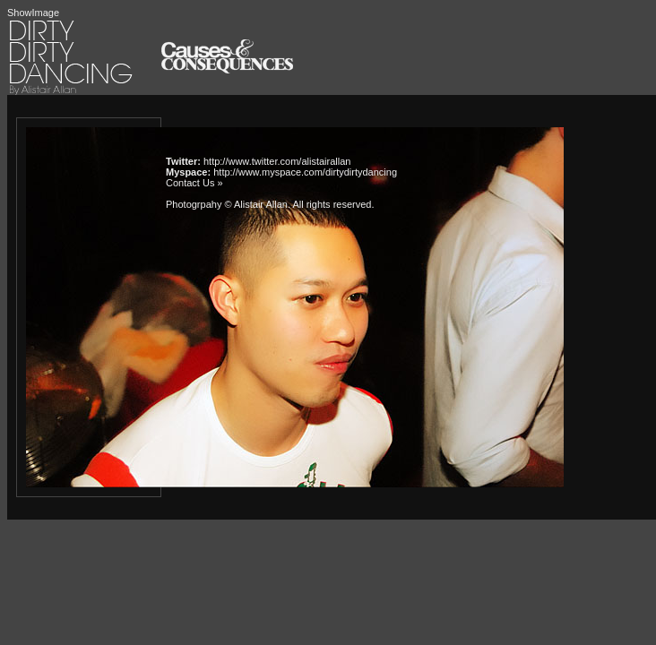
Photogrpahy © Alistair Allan (227, 204)
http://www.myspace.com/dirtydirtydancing (305, 172)
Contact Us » (194, 182)
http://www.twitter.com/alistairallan (276, 161)
